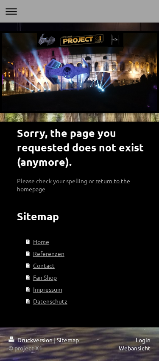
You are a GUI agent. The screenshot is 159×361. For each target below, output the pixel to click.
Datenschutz (50, 301)
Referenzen (48, 253)
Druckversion (31, 340)
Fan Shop (45, 277)
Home (41, 241)
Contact (44, 265)
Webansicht (135, 348)
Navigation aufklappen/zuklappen (79, 11)
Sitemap (68, 340)
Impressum (47, 289)
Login (143, 340)
